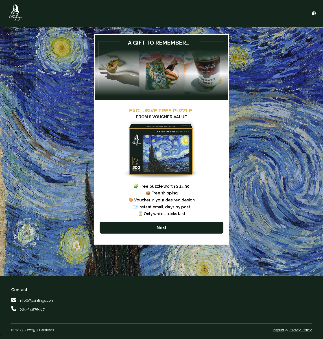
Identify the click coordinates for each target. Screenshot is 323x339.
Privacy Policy (300, 330)
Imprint (278, 330)
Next (161, 227)
